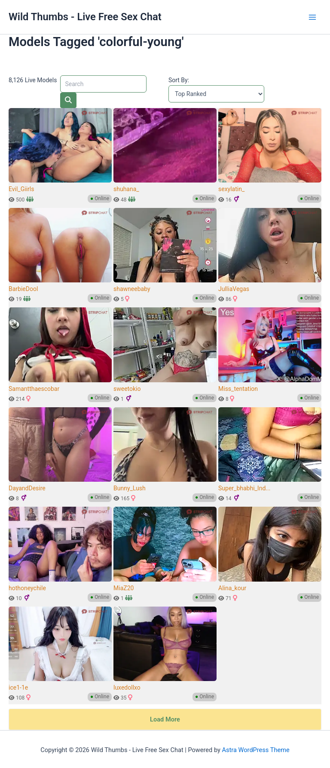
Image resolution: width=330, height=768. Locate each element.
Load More (165, 714)
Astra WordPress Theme (256, 744)
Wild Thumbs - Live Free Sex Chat (85, 17)
